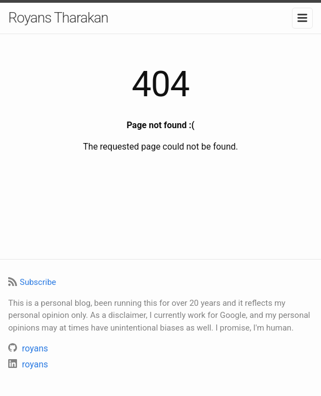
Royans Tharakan (58, 17)
